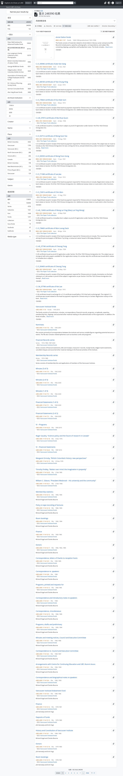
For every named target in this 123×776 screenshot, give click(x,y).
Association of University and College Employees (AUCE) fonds (19, 78)
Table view (67, 26)
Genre (10, 185)
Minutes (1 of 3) (42, 391)
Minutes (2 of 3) (42, 380)
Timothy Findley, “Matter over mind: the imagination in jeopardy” (61, 469)
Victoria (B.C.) (19, 156)
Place (10, 134)
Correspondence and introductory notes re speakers (56, 598)
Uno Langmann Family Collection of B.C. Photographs (19, 55)
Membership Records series (47, 355)
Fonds (19, 217)
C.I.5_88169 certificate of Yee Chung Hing (52, 82)
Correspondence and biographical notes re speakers (56, 677)
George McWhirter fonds (19, 66)
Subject (10, 179)
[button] (105, 3)
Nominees (40, 325)
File (19, 203)
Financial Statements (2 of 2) (47, 413)
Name (10, 128)
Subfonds (19, 231)
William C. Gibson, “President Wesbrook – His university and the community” (66, 481)
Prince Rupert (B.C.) (19, 170)
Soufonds (19, 227)
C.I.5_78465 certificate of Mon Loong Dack (52, 228)
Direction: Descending (108, 26)
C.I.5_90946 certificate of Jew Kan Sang (51, 64)
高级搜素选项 (41, 21)
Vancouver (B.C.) (19, 149)
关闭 (41, 11)
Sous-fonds (19, 224)
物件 (19, 199)
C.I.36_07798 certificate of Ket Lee (49, 287)
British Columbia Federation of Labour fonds (19, 62)
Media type (12, 236)
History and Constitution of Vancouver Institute (54, 730)
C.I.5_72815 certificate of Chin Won (49, 192)
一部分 (10, 34)
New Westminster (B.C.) (19, 166)
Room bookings (42, 518)
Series (19, 206)
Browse (28, 3)
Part (19, 213)
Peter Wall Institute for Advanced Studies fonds (19, 43)
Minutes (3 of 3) (42, 369)
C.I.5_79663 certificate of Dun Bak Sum (51, 100)
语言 (9, 18)
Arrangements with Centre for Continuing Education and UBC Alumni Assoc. (66, 664)
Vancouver (19, 145)
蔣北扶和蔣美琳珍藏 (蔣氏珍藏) (19, 49)
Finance (39, 532)
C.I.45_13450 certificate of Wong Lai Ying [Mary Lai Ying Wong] (60, 210)
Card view (57, 26)
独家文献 (19, 22)
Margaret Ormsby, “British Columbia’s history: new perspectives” (61, 458)
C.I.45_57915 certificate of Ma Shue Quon (52, 118)
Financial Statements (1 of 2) (47, 402)
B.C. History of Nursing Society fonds (19, 84)
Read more (109, 47)
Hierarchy (48, 26)
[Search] (55, 3)
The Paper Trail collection (48, 69)
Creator (11, 121)
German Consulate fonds (19, 89)
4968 (87, 773)
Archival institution (15, 98)
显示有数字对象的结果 (108, 31)
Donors (39, 545)
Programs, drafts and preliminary (49, 624)
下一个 (93, 773)
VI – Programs (41, 425)
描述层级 (11, 192)
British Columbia (19, 142)
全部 (9, 39)
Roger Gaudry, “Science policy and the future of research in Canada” (62, 436)
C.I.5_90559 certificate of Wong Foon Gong (52, 156)
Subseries (19, 210)
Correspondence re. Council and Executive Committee (57, 651)
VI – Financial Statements (45, 447)
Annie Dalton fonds (63, 37)
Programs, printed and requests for (50, 585)
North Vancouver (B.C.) (19, 152)
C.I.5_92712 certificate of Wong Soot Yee (51, 136)
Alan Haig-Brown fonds (19, 92)
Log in (118, 3)
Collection (19, 220)
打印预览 (38, 26)
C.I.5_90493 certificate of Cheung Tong (51, 266)
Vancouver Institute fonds (46, 307)
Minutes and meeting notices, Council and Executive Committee (61, 638)
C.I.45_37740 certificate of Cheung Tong (51, 246)
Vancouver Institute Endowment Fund (51, 691)
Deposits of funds (43, 717)
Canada (19, 159)
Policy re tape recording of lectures (49, 505)
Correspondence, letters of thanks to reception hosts (56, 558)
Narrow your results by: (19, 12)
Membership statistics (44, 492)
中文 (19, 29)
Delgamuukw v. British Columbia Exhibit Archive (19, 71)
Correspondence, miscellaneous (48, 611)
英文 (19, 25)
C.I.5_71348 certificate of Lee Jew (48, 174)
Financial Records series (45, 340)
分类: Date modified (93, 26)
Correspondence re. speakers (47, 571)
